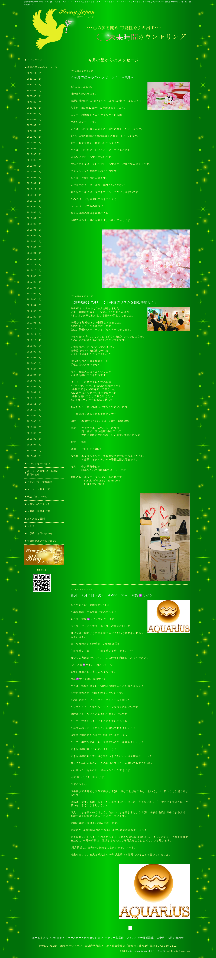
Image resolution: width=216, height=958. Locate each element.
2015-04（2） (35, 445)
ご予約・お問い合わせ (40, 533)
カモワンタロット (54, 937)
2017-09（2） (35, 276)
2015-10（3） (35, 410)
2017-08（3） (35, 282)
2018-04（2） (35, 235)
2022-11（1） (35, 73)
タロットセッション (38, 463)
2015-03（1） (35, 450)
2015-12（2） (35, 398)
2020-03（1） (35, 119)
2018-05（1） (35, 230)
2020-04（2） (35, 113)
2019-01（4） (35, 183)
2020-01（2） (35, 131)
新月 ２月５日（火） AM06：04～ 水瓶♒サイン (112, 595)
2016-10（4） (35, 340)
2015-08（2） (35, 421)
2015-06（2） (35, 433)
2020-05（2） (35, 108)
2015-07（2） (35, 427)
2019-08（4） (35, 142)
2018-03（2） (35, 241)
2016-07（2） (35, 357)
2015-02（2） (35, 456)
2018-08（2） (35, 212)
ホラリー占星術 (114, 937)
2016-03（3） (35, 381)
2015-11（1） (35, 404)
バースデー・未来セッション (85, 937)
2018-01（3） (35, 253)
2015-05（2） (35, 439)
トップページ (35, 60)
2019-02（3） (35, 177)
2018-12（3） (35, 189)
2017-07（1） (35, 288)
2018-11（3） (35, 195)
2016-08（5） (35, 352)
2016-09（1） (35, 346)
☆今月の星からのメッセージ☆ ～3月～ (102, 77)
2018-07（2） (35, 218)
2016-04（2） (35, 375)
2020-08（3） (35, 96)
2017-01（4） (35, 323)
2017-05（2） (35, 299)
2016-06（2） (35, 363)
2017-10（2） (35, 270)
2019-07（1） (35, 148)
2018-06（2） (35, 224)
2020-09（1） (35, 90)
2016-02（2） (35, 386)
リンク (32, 526)
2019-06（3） (35, 154)
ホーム (36, 937)
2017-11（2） (35, 264)
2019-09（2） (35, 137)
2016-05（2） (35, 369)
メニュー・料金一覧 (38, 489)
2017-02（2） (35, 317)
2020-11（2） (35, 84)
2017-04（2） (35, 305)
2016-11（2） (35, 334)
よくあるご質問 (36, 518)
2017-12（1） (35, 259)
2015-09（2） (35, 415)
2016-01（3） (35, 392)
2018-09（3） (35, 206)
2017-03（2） (35, 311)
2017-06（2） (35, 293)
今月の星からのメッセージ (42, 67)
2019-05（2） (35, 160)
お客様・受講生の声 (38, 511)
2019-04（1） (35, 166)
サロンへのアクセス (38, 504)
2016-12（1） (35, 328)
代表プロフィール (37, 496)
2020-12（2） (35, 79)
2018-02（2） (35, 247)
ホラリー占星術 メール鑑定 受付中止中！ (44, 473)
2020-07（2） (35, 102)
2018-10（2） (35, 201)
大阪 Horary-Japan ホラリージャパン (147, 951)
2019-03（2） (35, 171)
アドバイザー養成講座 (40, 482)
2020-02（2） (35, 125)
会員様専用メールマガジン (42, 540)
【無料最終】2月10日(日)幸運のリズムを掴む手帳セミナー (116, 302)
